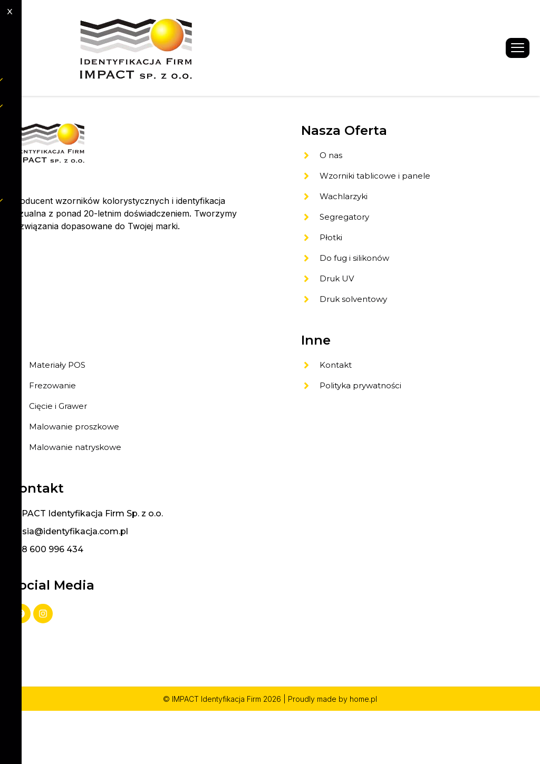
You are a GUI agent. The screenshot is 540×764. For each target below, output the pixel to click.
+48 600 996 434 (47, 599)
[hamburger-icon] (517, 48)
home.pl (363, 752)
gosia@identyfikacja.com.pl (69, 581)
